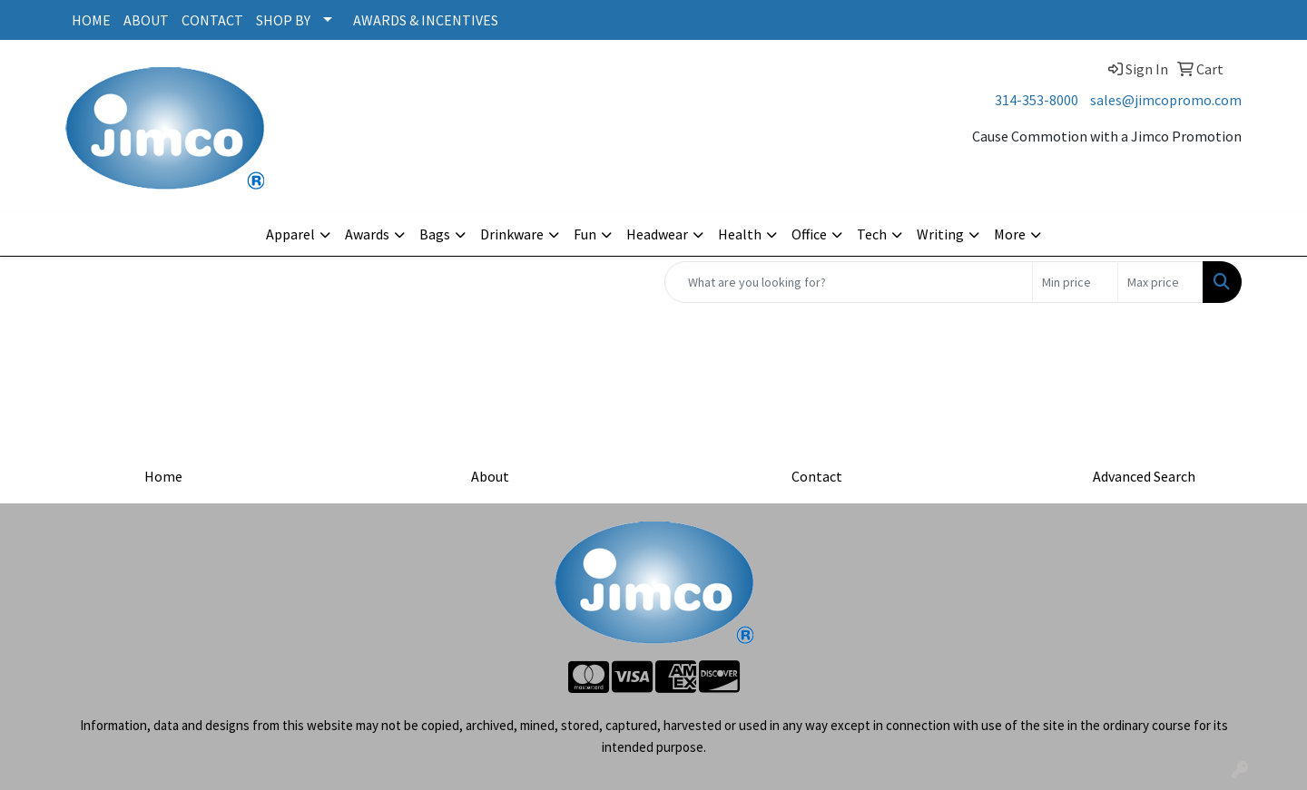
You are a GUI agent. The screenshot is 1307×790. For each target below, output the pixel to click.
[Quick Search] (848, 282)
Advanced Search (1144, 476)
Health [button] (740, 234)
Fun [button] (585, 234)
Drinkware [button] (512, 234)
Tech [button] (872, 234)
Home (163, 476)
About (490, 476)
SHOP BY (283, 20)
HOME (91, 20)
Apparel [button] (290, 234)
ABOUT (146, 20)
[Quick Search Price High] (1160, 282)
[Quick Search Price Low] (1075, 282)
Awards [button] (367, 234)
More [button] (1010, 234)
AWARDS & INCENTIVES (425, 20)
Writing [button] (940, 234)
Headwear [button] (657, 234)
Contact (816, 476)
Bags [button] (434, 234)
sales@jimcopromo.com (1166, 100)
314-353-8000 (1036, 100)
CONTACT (212, 20)
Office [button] (809, 234)
